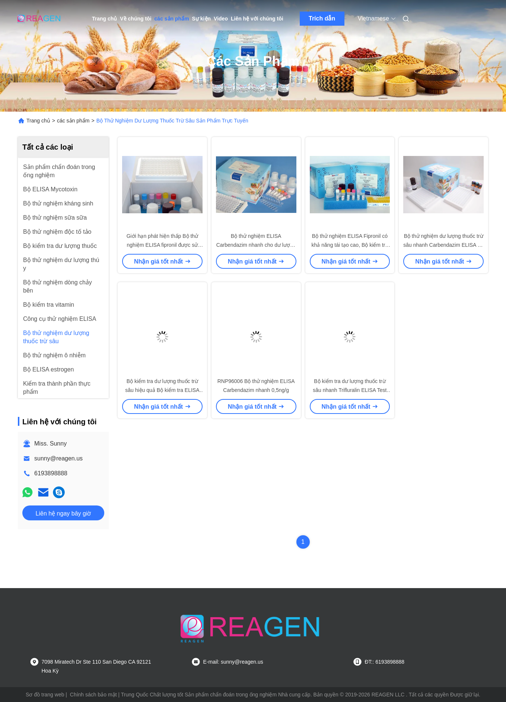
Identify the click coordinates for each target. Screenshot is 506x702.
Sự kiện (201, 19)
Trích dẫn (322, 18)
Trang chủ (104, 19)
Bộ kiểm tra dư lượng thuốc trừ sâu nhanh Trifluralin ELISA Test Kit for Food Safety (349, 390)
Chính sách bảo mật (93, 695)
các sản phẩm (172, 19)
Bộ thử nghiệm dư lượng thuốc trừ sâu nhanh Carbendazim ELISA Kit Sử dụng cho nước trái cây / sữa (443, 245)
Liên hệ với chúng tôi (257, 19)
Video (221, 19)
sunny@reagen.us (58, 458)
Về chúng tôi (135, 19)
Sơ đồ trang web (45, 695)
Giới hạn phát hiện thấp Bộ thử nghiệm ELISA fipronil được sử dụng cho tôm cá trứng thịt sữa (162, 245)
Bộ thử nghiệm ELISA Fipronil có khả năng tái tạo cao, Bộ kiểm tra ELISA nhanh (350, 245)
